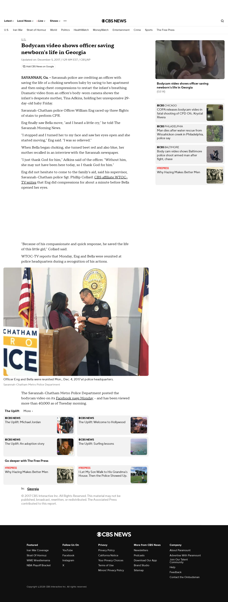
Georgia (33, 489)
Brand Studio (141, 565)
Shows (55, 21)
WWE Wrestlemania (38, 560)
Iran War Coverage (38, 550)
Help (172, 567)
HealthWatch (81, 30)
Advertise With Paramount (185, 555)
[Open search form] (222, 20)
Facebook (68, 555)
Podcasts (139, 555)
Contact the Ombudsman (185, 577)
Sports (149, 30)
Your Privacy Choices (110, 560)
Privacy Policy (106, 550)
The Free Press (165, 30)
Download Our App (145, 560)
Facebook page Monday (74, 398)
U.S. (6, 30)
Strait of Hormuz (36, 30)
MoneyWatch (101, 30)
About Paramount (180, 550)
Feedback (175, 572)
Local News (25, 21)
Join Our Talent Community (179, 561)
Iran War (18, 30)
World (53, 30)
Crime (137, 30)
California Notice (108, 555)
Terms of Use (106, 565)
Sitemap (139, 570)
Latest (9, 21)
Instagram (68, 560)
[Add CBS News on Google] (38, 67)
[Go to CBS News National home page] (114, 21)
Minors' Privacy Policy (111, 570)
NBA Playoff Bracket (39, 565)
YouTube (67, 550)
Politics (65, 30)
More (28, 411)
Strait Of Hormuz (37, 555)
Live (41, 21)
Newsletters (141, 550)
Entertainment (121, 30)
